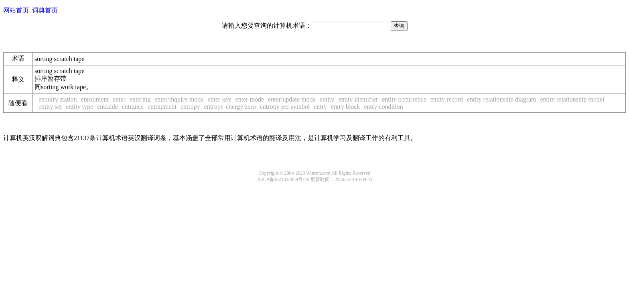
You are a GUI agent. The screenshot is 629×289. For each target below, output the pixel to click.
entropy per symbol (285, 106)
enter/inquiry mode (178, 99)
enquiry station (58, 99)
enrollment (95, 99)
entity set (50, 106)
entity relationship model (572, 99)
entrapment (162, 106)
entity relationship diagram (501, 99)
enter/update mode (292, 99)
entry (320, 106)
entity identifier (358, 99)
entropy (190, 106)
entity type (79, 106)
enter (119, 99)
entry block (345, 106)
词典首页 (45, 10)
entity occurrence (404, 99)
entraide (107, 106)
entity (327, 99)
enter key (219, 99)
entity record (446, 99)
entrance (133, 106)
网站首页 (16, 10)
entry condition (383, 106)
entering (140, 99)
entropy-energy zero (230, 106)
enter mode (249, 99)
